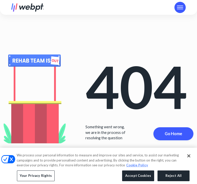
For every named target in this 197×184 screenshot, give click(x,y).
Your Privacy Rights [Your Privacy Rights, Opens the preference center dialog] (36, 177)
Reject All (173, 177)
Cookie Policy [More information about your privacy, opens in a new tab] (137, 166)
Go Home (173, 133)
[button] (180, 7)
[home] (27, 7)
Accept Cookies (138, 177)
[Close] (188, 157)
